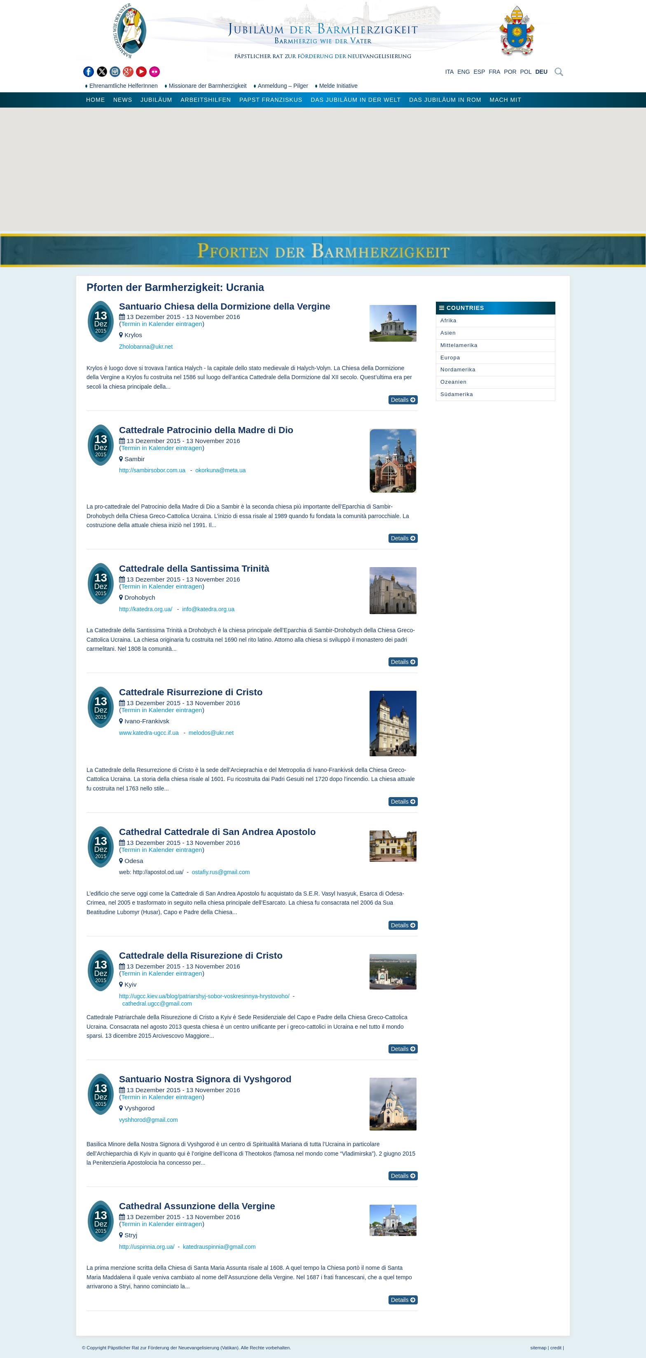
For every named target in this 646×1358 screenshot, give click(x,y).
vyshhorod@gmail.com (148, 1119)
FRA (494, 71)
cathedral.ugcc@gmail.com (157, 1003)
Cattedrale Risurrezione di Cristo (190, 692)
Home (95, 99)
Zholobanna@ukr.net (146, 346)
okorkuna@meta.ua (220, 470)
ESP (479, 71)
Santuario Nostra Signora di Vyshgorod (205, 1079)
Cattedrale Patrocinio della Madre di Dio (206, 430)
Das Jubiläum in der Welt (356, 99)
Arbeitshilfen (205, 99)
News (122, 99)
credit (556, 1347)
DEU (541, 71)
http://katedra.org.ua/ (146, 609)
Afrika (448, 320)
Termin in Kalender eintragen (161, 323)
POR (510, 71)
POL (526, 71)
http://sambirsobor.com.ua (153, 470)
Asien (448, 333)
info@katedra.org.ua (208, 609)
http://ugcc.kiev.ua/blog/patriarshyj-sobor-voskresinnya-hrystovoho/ (204, 996)
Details (403, 399)
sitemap (538, 1347)
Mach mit (505, 99)
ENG (463, 71)
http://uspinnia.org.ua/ (147, 1246)
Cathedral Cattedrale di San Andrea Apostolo (217, 832)
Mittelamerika (458, 345)
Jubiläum (156, 99)
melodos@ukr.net (211, 732)
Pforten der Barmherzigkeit (153, 287)
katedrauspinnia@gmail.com (219, 1246)
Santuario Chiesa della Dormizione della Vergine (224, 307)
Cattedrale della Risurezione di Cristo (201, 956)
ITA (449, 71)
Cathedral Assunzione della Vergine (197, 1206)
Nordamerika (457, 369)
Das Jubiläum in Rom (445, 99)
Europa (450, 357)
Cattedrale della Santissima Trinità (194, 569)
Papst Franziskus (270, 99)
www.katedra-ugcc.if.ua (149, 732)
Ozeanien (453, 382)
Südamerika (456, 394)
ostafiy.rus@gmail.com (221, 872)
